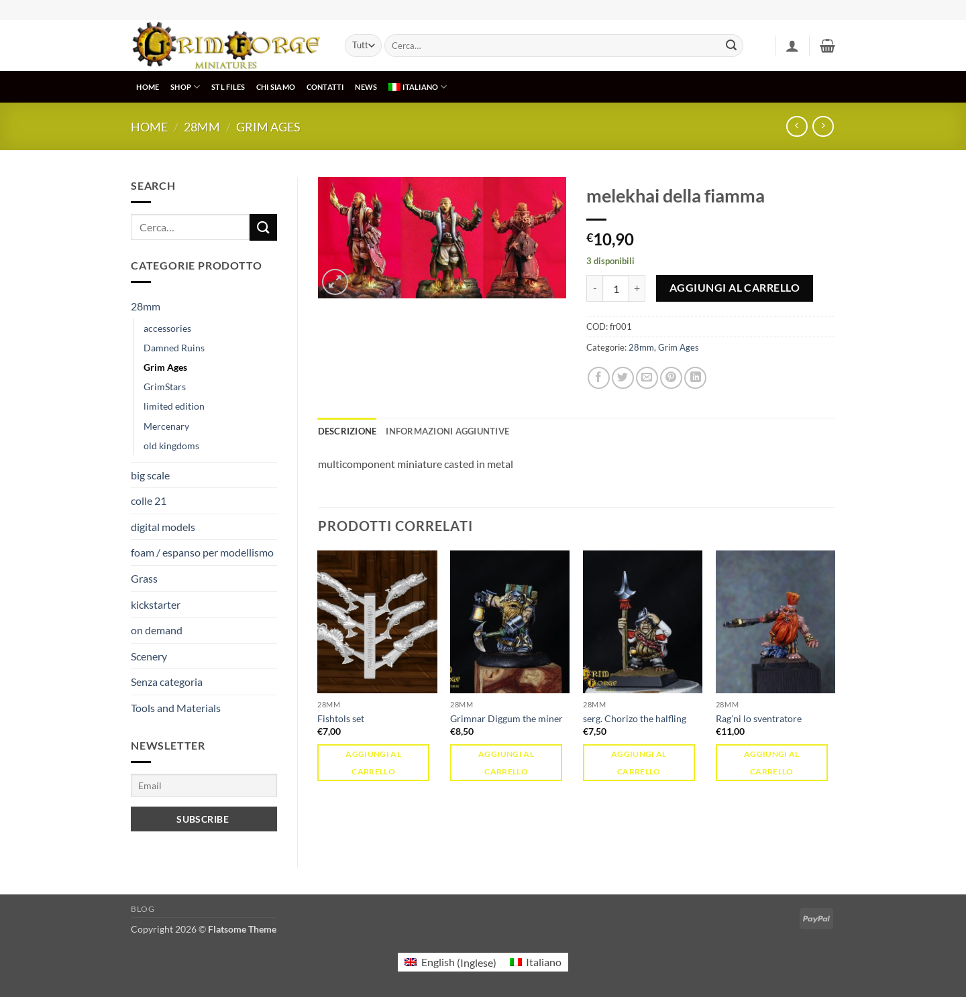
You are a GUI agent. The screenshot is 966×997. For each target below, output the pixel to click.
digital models (163, 526)
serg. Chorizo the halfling (634, 718)
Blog (142, 909)
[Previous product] (822, 126)
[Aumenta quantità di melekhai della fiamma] (637, 288)
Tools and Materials (176, 707)
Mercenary (166, 426)
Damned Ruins (174, 347)
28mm (202, 126)
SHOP (185, 86)
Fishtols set (340, 718)
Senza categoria (167, 681)
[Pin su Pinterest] (671, 378)
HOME (147, 86)
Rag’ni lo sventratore (759, 718)
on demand (156, 630)
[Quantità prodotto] (615, 288)
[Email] (204, 785)
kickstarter (155, 604)
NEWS (366, 86)
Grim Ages (268, 126)
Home (149, 126)
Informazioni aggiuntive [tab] (447, 431)
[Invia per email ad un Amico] (647, 378)
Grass (144, 578)
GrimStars (165, 386)
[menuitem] (418, 87)
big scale (150, 475)
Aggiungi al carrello (734, 288)
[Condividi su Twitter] (623, 378)
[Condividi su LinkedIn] (695, 378)
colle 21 (148, 500)
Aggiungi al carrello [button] (373, 762)
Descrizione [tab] (347, 431)
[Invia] (731, 45)
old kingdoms (171, 445)
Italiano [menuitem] (543, 961)
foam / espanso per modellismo (202, 552)
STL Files (228, 86)
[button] (792, 45)
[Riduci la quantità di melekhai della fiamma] (594, 288)
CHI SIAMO (275, 86)
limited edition (174, 406)
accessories (167, 328)
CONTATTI (325, 86)
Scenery (149, 656)
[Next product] (796, 126)
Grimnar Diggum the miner (506, 718)
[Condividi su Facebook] (599, 378)
